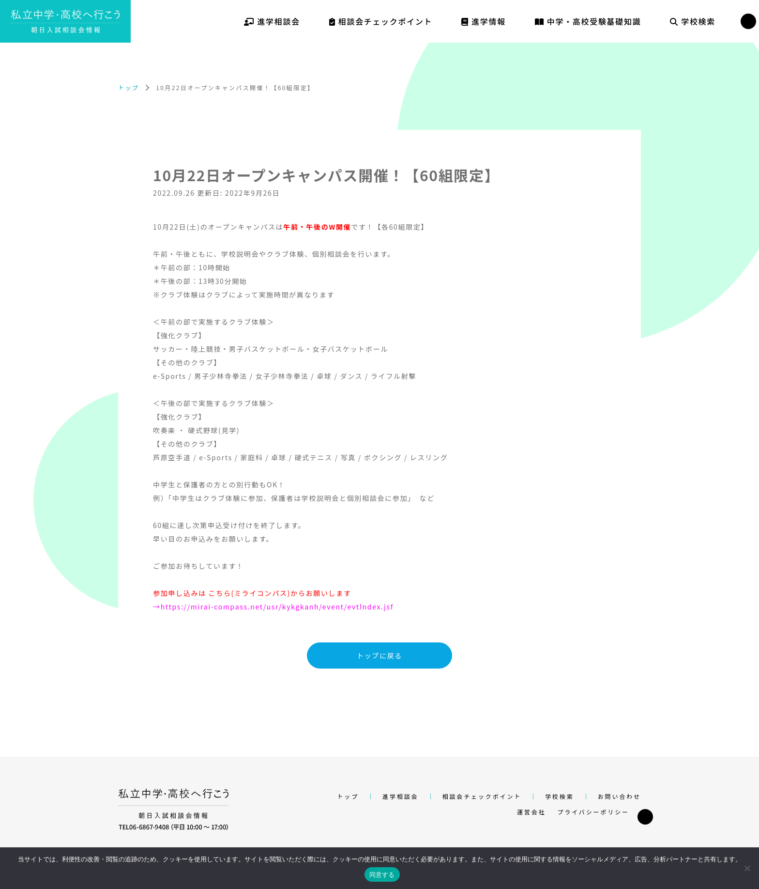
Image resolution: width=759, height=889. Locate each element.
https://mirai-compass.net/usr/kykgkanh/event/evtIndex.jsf (277, 606)
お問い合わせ (619, 796)
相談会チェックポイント (380, 21)
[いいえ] (747, 868)
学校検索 (692, 21)
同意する (382, 874)
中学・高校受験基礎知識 (588, 21)
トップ (128, 87)
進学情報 (483, 21)
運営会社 (531, 812)
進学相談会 (272, 21)
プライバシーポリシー (593, 812)
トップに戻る (379, 655)
